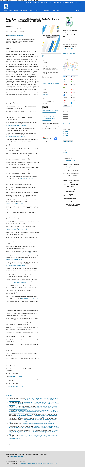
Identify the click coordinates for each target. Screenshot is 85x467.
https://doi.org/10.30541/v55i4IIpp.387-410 (15, 265)
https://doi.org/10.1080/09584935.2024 (14, 203)
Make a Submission (68, 141)
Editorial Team (56, 10)
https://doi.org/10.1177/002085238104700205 (16, 282)
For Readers (65, 131)
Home (5, 10)
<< (6, 441)
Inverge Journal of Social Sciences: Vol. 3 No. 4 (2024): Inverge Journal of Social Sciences (38, 425)
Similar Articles (10, 395)
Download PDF (47, 56)
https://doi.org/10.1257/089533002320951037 (16, 125)
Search (78, 10)
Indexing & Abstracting (68, 2)
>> (17, 441)
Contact (75, 2)
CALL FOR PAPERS (71, 160)
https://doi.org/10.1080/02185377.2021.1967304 (16, 229)
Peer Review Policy (34, 10)
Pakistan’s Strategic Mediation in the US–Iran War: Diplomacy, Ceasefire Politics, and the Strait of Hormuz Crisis (33, 407)
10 (15, 441)
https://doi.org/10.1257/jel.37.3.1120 (27, 252)
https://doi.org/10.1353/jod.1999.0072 (29, 298)
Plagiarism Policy (44, 2)
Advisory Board (47, 10)
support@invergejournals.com (71, 48)
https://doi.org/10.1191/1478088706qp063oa (16, 136)
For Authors (65, 133)
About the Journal (27, 2)
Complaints (59, 2)
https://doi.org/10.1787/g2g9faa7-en (14, 259)
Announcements (23, 10)
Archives (16, 10)
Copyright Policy (36, 2)
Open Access (45, 94)
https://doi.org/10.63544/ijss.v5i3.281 (16, 35)
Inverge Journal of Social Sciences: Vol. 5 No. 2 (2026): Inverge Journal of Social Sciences (34, 412)
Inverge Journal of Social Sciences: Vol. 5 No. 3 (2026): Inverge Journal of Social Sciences (35, 417)
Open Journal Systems (68, 123)
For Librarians (66, 135)
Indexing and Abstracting (69, 53)
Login (80, 2)
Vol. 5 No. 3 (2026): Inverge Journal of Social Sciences (25, 15)
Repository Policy (52, 2)
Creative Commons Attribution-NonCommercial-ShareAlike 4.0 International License (50, 110)
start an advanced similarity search (20, 444)
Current (10, 10)
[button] (66, 76)
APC (41, 10)
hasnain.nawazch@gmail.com (15, 376)
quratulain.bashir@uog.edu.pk (16, 386)
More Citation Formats (47, 77)
